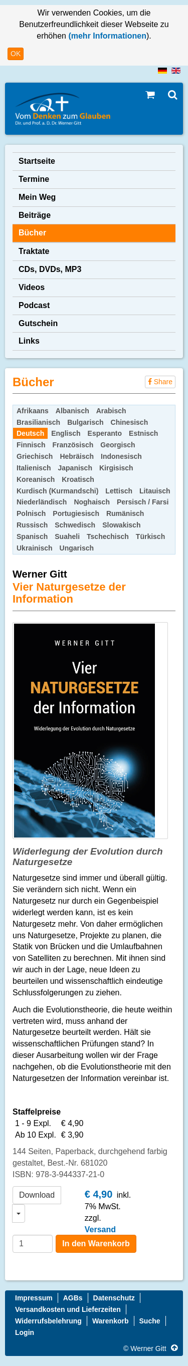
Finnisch (31, 445)
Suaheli (67, 536)
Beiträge (35, 215)
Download (37, 1195)
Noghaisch (92, 502)
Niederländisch (42, 502)
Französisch (73, 445)
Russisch (32, 525)
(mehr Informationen (106, 36)
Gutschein (38, 323)
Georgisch (117, 445)
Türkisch (150, 536)
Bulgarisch (85, 422)
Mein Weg (37, 197)
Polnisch (31, 513)
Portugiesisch (76, 513)
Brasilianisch (38, 422)
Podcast (34, 305)
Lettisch (118, 491)
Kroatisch (78, 479)
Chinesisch (129, 422)
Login (24, 1332)
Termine (34, 179)
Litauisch (154, 491)
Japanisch (75, 468)
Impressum (34, 1298)
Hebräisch (77, 456)
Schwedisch (75, 525)
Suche (149, 1321)
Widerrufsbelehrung (48, 1321)
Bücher (32, 232)
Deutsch (30, 433)
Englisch (65, 433)
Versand (100, 1229)
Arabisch (111, 411)
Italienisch (34, 468)
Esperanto (105, 433)
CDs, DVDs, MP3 (50, 269)
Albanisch (72, 411)
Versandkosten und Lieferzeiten (68, 1309)
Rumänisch (125, 513)
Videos (32, 287)
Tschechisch (108, 536)
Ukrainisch (35, 548)
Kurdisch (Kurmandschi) (57, 491)
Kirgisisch (116, 468)
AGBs (73, 1298)
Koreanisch (36, 479)
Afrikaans (33, 411)
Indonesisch (121, 456)
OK (16, 54)
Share (160, 382)
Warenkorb (110, 1321)
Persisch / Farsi (143, 502)
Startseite (37, 161)
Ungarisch (77, 548)
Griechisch (35, 456)
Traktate (34, 251)
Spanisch (32, 536)
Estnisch (143, 433)
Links (29, 341)
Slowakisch (121, 525)
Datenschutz (114, 1298)
